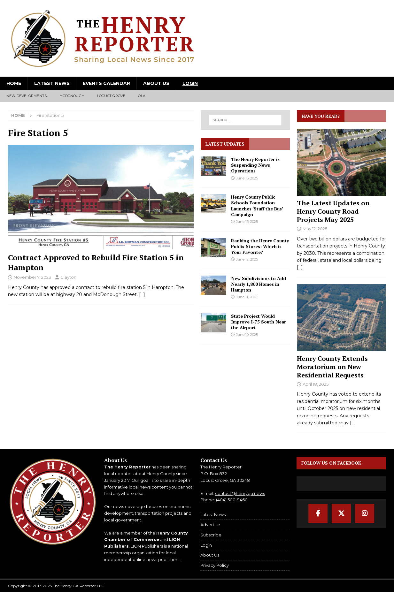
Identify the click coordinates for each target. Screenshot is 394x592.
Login (190, 83)
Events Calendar (106, 83)
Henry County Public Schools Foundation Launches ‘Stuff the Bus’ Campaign (257, 205)
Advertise (210, 524)
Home (13, 83)
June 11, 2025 (246, 297)
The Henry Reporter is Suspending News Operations (255, 165)
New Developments (26, 96)
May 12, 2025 (315, 228)
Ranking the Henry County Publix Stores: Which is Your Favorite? (260, 246)
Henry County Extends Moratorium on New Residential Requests (332, 366)
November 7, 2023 (32, 277)
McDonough (71, 96)
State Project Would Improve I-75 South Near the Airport (258, 321)
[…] (142, 294)
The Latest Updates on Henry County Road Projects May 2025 (333, 211)
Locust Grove (111, 96)
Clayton (68, 277)
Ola (141, 96)
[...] (300, 267)
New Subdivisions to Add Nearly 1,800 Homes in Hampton (258, 284)
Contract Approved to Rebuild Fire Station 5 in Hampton (96, 262)
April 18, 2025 (315, 384)
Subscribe (210, 534)
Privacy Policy (214, 565)
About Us (156, 83)
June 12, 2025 (247, 259)
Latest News (52, 83)
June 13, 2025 (247, 178)
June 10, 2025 (247, 334)
